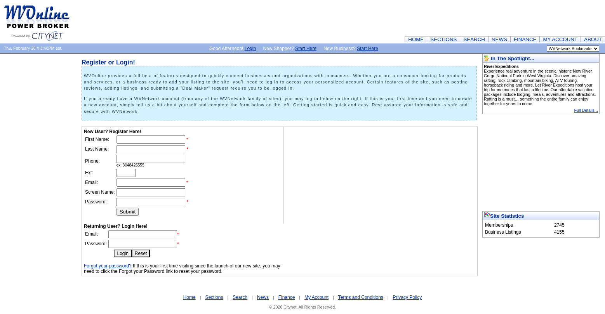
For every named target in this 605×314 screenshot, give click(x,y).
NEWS (499, 39)
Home (189, 297)
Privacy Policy (407, 297)
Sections (214, 297)
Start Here (305, 48)
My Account (316, 297)
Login (250, 48)
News (263, 297)
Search (240, 297)
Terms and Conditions (360, 297)
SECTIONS (443, 39)
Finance (286, 297)
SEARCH (474, 39)
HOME (416, 39)
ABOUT (593, 39)
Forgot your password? (108, 266)
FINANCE (525, 39)
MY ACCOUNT (560, 39)
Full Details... (586, 110)
